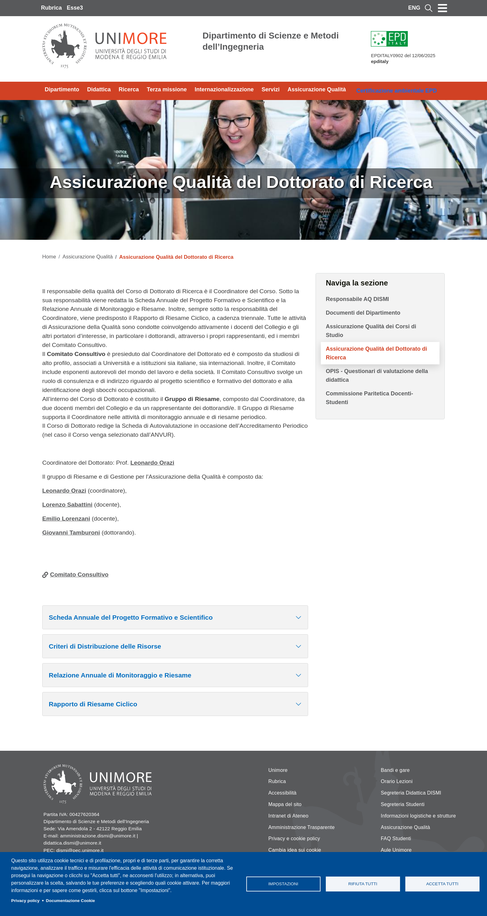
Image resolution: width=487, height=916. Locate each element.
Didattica (99, 89)
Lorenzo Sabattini (67, 504)
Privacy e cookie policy (294, 838)
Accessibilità (282, 792)
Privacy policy (25, 900)
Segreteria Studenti (403, 804)
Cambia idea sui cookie (294, 850)
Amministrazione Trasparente (301, 827)
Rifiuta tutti (362, 884)
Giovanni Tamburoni (71, 532)
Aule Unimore (396, 850)
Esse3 (75, 8)
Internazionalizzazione (224, 89)
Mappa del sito (285, 804)
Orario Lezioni (396, 781)
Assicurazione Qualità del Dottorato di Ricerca (376, 353)
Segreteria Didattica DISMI (411, 792)
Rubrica (51, 8)
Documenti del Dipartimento (363, 313)
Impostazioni (283, 884)
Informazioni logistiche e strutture (418, 815)
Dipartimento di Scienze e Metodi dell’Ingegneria (271, 41)
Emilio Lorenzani (66, 518)
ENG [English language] (414, 8)
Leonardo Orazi (152, 462)
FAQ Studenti (396, 838)
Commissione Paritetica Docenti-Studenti (369, 397)
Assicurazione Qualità (317, 89)
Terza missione (167, 89)
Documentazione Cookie (70, 900)
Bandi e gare (395, 770)
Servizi (271, 89)
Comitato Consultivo (79, 574)
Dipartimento (62, 89)
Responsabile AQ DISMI (357, 299)
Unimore (278, 770)
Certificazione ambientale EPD (396, 91)
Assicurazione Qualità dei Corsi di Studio (371, 330)
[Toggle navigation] (442, 8)
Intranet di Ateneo (288, 815)
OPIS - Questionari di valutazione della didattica (377, 375)
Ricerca (129, 89)
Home (49, 257)
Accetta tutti (442, 884)
